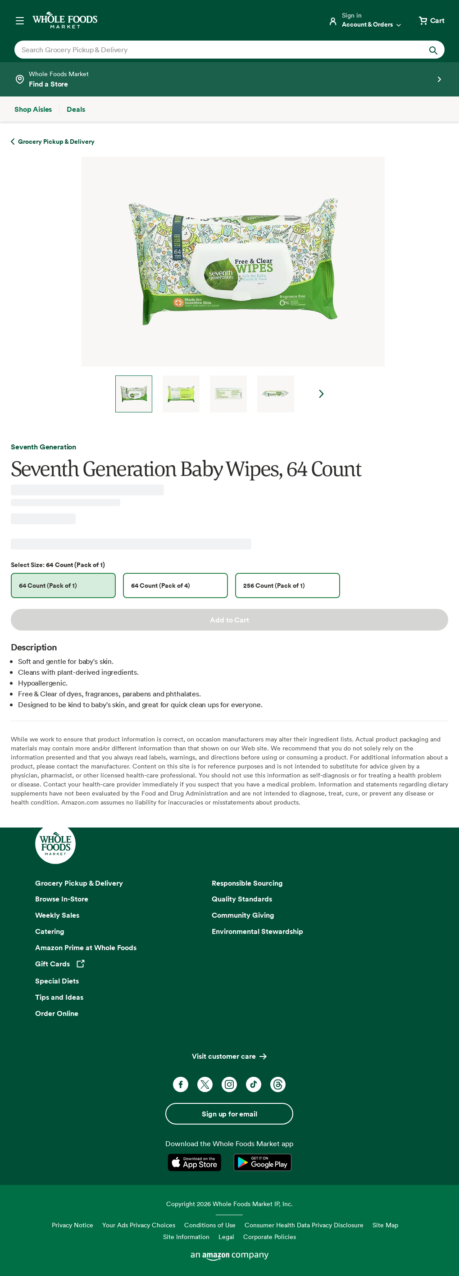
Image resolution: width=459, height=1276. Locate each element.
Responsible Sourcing (247, 883)
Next (321, 393)
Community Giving (243, 915)
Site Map (385, 1225)
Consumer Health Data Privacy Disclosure (304, 1225)
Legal (226, 1236)
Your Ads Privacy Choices (138, 1225)
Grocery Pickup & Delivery (79, 883)
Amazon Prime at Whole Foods (85, 947)
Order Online (56, 1013)
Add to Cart (229, 620)
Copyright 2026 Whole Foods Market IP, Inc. (229, 1203)
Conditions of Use (210, 1225)
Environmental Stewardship (257, 931)
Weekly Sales (57, 915)
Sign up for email (229, 1114)
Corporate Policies (269, 1236)
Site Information (186, 1236)
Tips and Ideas (59, 997)
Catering (49, 931)
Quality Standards (242, 899)
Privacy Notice (72, 1225)
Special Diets (57, 981)
